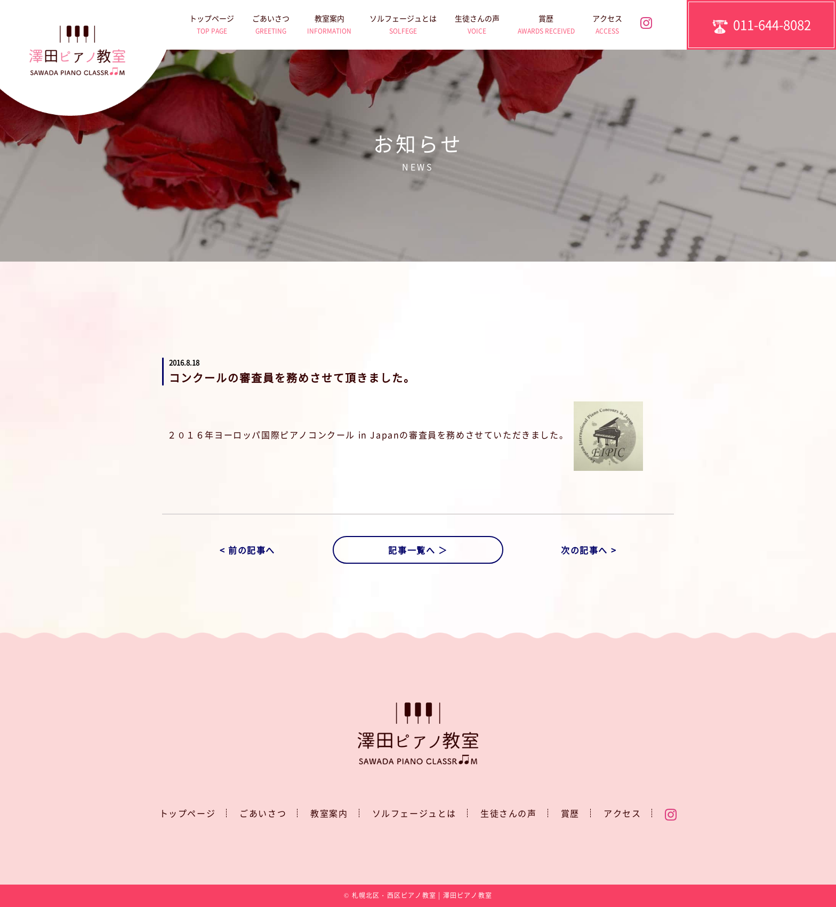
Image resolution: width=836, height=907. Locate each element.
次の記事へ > (588, 549)
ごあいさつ (271, 26)
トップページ (211, 26)
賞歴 (546, 26)
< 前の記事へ (247, 549)
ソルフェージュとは (403, 26)
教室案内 (329, 26)
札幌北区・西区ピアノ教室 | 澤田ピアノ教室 (422, 895)
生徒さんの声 (477, 26)
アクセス (607, 26)
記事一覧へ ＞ (417, 549)
